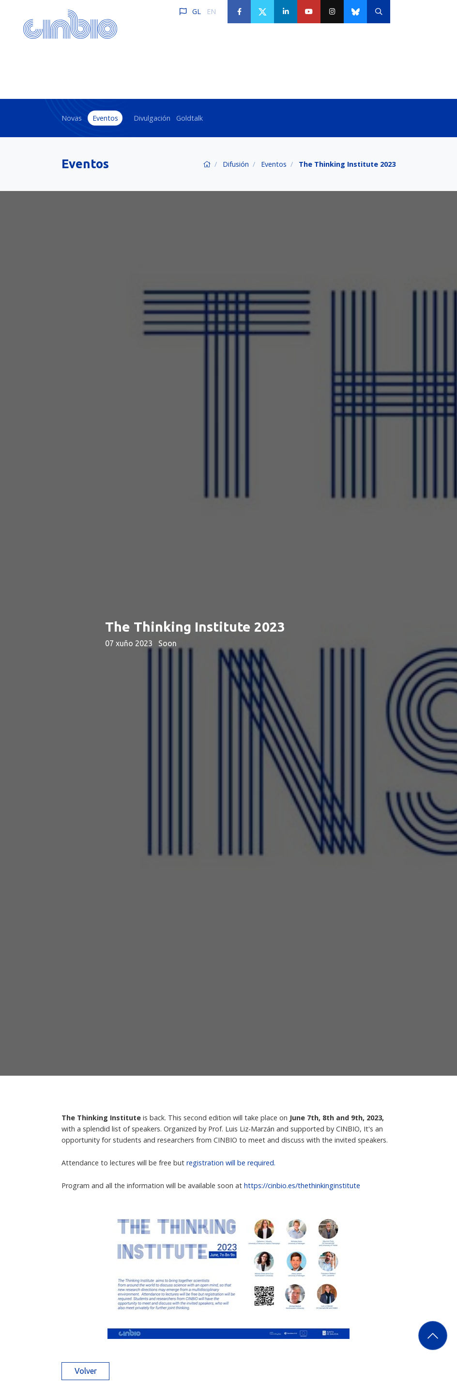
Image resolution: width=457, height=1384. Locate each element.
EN (211, 11)
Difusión (236, 164)
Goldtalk (189, 118)
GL (196, 11)
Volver (86, 1371)
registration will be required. (231, 1162)
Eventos (105, 118)
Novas (71, 118)
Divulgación (152, 118)
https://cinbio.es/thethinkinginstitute (302, 1185)
